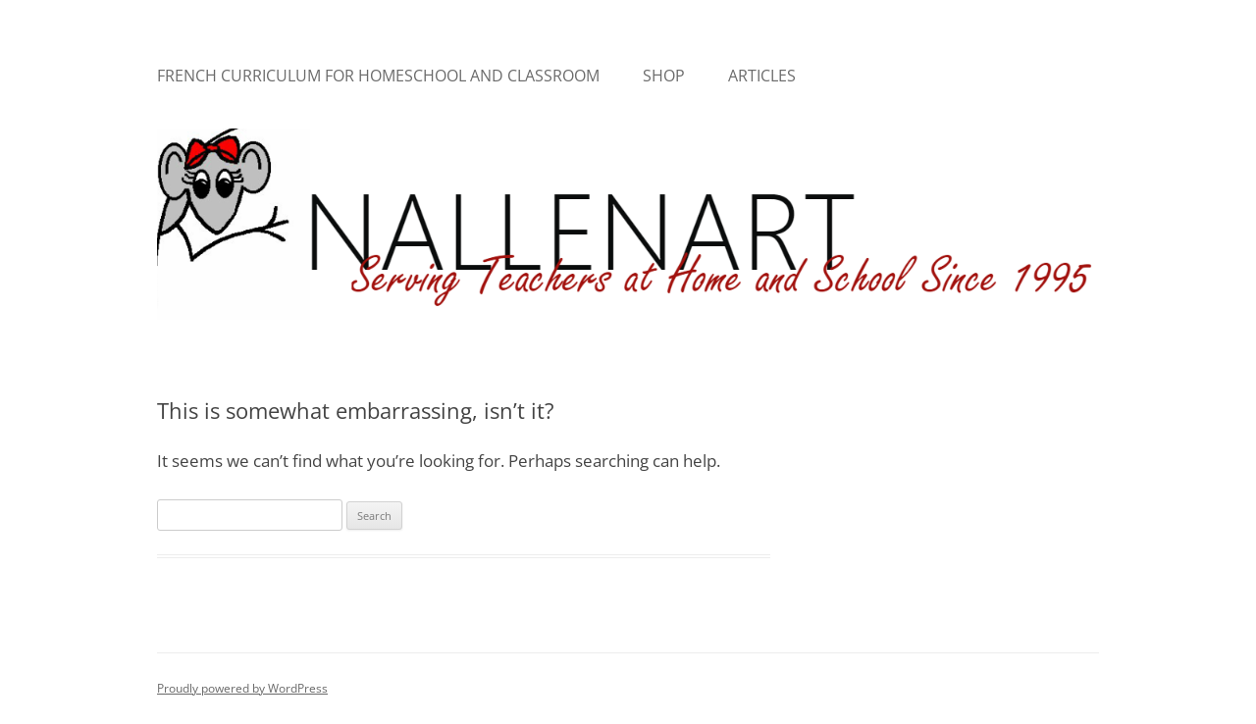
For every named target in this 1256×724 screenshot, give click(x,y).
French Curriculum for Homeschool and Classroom (378, 75)
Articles (762, 75)
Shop (664, 75)
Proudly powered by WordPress (242, 688)
